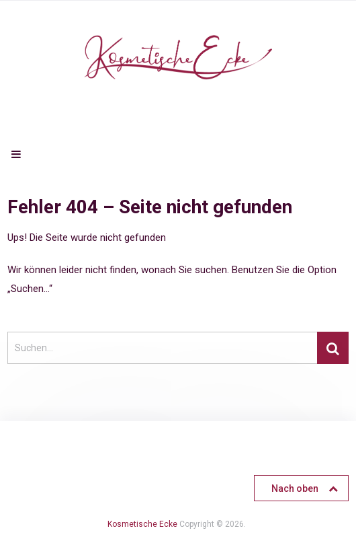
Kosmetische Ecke (142, 524)
